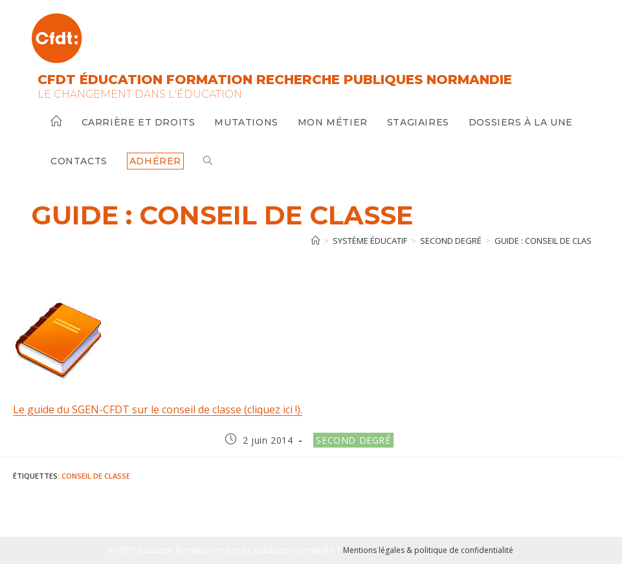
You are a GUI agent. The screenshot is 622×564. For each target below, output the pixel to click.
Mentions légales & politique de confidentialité (428, 550)
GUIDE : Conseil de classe (547, 240)
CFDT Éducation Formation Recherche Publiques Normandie (275, 79)
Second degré (353, 440)
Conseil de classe (95, 476)
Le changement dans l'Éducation (140, 94)
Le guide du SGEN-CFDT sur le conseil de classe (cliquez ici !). (157, 409)
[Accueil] (315, 240)
